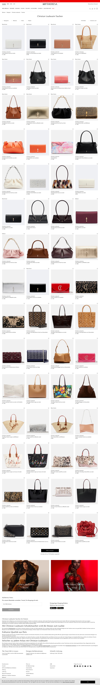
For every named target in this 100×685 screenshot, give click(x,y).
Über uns (28, 664)
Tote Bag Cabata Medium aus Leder (58, 332)
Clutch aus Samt (78, 297)
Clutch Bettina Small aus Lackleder (9, 88)
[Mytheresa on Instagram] (83, 666)
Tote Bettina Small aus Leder (32, 88)
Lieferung (4, 671)
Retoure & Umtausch (6, 673)
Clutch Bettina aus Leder (80, 192)
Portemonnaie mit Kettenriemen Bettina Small (61, 88)
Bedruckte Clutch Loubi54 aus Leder (58, 471)
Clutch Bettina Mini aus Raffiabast (82, 123)
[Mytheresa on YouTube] (85, 666)
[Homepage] (50, 4)
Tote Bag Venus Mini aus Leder (33, 262)
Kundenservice (5, 664)
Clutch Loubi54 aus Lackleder (57, 297)
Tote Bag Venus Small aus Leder (58, 227)
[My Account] (92, 8)
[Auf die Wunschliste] (24, 24)
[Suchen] (90, 8)
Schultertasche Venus (31, 227)
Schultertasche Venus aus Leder (57, 192)
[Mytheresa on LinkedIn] (75, 666)
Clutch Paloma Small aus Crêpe (33, 367)
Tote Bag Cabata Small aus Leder (58, 402)
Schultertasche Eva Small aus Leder (9, 192)
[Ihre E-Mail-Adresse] (22, 604)
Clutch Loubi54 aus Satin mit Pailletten (10, 506)
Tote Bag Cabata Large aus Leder (33, 402)
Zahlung (4, 669)
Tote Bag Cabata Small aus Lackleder (34, 506)
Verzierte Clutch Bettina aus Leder (33, 192)
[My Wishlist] (94, 8)
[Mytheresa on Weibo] (88, 666)
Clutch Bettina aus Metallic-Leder (82, 262)
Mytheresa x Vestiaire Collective (9, 675)
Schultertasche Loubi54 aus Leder (82, 541)
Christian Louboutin (16, 12)
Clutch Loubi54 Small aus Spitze (9, 332)
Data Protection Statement (69, 682)
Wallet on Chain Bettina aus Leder (33, 53)
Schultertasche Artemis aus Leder (9, 541)
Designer (9, 12)
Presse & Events (29, 669)
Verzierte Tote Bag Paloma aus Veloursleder (84, 332)
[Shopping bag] (97, 8)
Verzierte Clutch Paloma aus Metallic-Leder (60, 506)
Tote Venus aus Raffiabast (80, 53)
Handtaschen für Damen (71, 645)
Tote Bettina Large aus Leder (81, 88)
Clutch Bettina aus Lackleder (57, 53)
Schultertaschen (12, 628)
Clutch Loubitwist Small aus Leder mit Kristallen (12, 402)
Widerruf (4, 677)
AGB (51, 664)
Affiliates (28, 675)
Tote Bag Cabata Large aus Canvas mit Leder (12, 471)
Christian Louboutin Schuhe (44, 645)
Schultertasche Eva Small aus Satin (58, 123)
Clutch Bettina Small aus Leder (8, 53)
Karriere (27, 671)
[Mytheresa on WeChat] (90, 666)
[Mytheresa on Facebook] (77, 666)
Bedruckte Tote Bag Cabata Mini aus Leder (84, 471)
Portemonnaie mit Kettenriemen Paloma (10, 367)
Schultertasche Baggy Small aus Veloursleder (60, 367)
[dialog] (50, 681)
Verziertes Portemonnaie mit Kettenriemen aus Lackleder (38, 541)
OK (88, 682)
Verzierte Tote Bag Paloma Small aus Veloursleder (37, 332)
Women (3, 12)
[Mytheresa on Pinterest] (80, 666)
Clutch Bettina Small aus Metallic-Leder (34, 123)
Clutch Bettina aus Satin (80, 227)
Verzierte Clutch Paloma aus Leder (58, 541)
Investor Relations (30, 673)
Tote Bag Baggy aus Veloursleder (82, 402)
